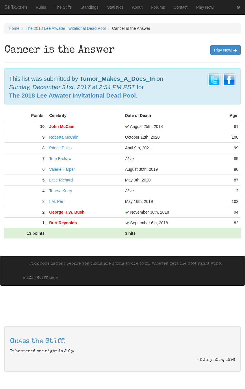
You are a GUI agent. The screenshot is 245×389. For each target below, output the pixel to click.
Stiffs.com (15, 7)
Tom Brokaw (60, 158)
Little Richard (61, 180)
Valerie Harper (62, 169)
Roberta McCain (63, 137)
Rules (41, 7)
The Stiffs (63, 7)
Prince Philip (60, 148)
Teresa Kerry (60, 190)
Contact (181, 7)
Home (14, 28)
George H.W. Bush (66, 212)
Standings (89, 7)
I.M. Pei (56, 201)
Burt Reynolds (63, 223)
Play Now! (205, 7)
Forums (158, 7)
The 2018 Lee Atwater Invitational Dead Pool (66, 28)
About (137, 7)
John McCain (61, 126)
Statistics (115, 7)
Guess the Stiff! (38, 341)
